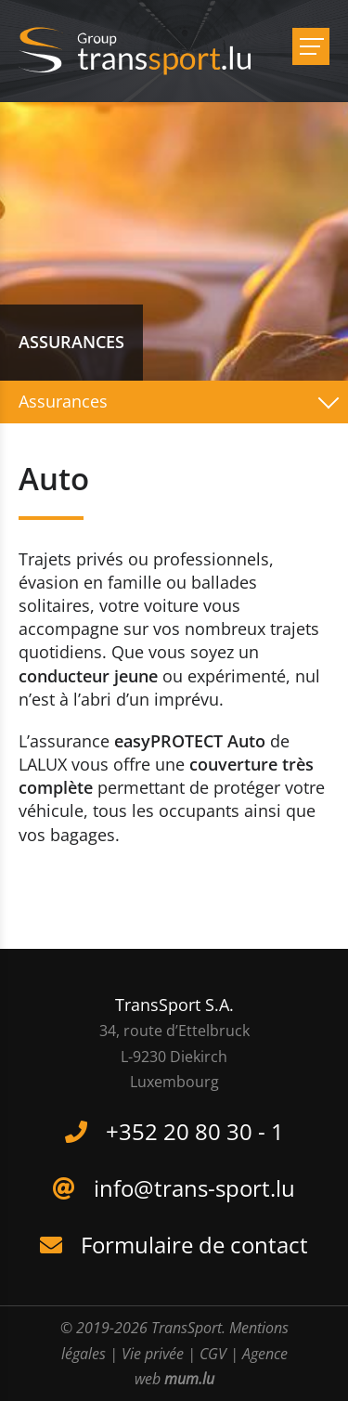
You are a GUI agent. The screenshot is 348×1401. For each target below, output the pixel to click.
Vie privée (153, 1353)
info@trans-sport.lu (194, 1188)
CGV (213, 1353)
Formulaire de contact (194, 1244)
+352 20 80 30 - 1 (195, 1131)
